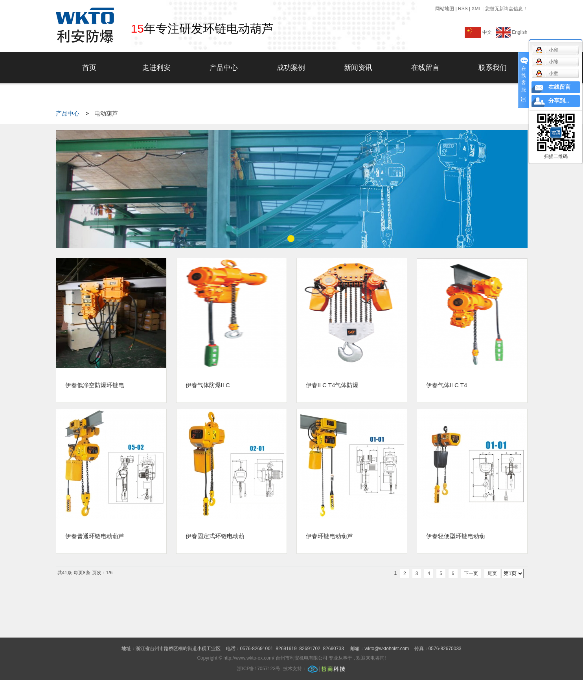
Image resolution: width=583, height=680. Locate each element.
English (512, 32)
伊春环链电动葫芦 (329, 536)
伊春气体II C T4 (446, 385)
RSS (463, 8)
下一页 (471, 573)
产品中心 (224, 68)
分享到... (558, 101)
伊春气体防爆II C (208, 385)
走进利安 (156, 68)
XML (476, 8)
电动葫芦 (106, 113)
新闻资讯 (358, 68)
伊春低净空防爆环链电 (94, 385)
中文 (479, 32)
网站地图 (445, 8)
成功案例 (291, 68)
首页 (89, 68)
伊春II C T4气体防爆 (332, 385)
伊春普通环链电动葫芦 (94, 536)
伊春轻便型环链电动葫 (455, 536)
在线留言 (425, 68)
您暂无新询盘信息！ (506, 8)
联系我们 (492, 68)
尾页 (492, 573)
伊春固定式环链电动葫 (215, 536)
